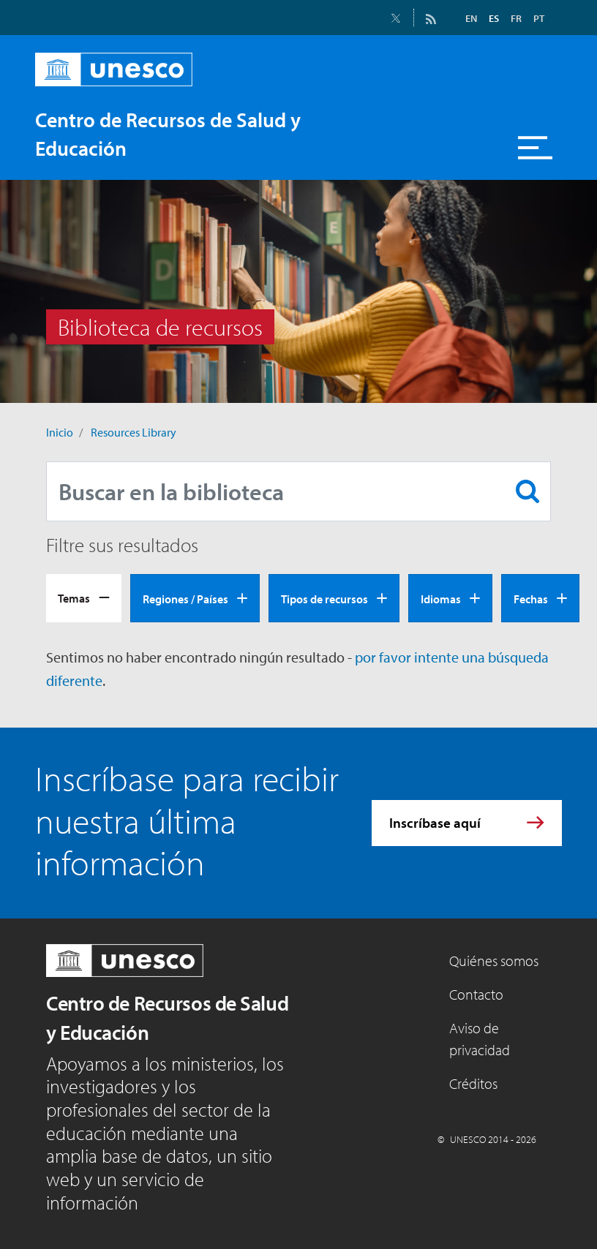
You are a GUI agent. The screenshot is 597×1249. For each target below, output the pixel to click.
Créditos (473, 1083)
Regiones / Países (185, 599)
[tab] (83, 598)
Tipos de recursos (324, 599)
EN (471, 18)
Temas (74, 598)
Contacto (476, 994)
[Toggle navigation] (535, 147)
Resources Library (133, 432)
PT (538, 18)
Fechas (531, 599)
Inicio (59, 432)
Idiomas (441, 599)
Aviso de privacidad (479, 1039)
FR (516, 18)
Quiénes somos (493, 960)
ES (494, 18)
